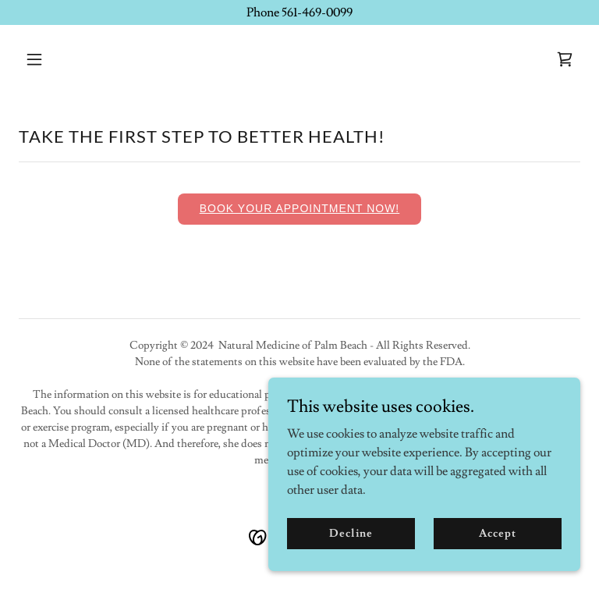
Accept (497, 533)
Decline (350, 533)
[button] (83, 59)
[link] (564, 59)
